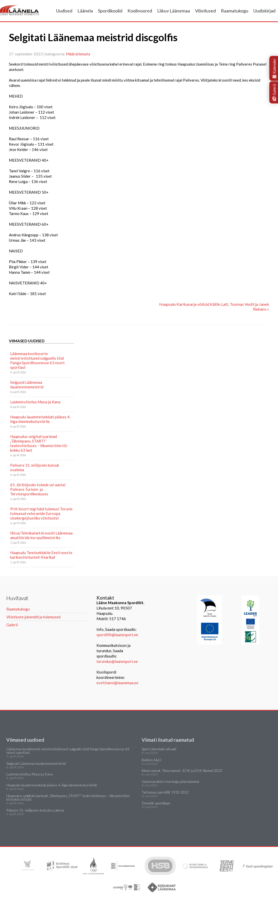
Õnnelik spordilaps (156, 803)
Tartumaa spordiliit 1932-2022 (165, 792)
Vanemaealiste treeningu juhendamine (171, 781)
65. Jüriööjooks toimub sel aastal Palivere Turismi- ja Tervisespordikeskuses (37, 489)
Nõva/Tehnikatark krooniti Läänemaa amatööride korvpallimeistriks (41, 535)
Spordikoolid (110, 10)
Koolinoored (139, 10)
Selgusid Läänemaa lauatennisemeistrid (26, 384)
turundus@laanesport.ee (117, 661)
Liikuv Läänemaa (173, 10)
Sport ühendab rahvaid (159, 749)
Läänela (85, 10)
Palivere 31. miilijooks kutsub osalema (34, 467)
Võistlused (205, 10)
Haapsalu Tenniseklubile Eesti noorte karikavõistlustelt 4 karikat (41, 554)
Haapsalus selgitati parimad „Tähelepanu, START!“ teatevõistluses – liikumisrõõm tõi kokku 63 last (38, 443)
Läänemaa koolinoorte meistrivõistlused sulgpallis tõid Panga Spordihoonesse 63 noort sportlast (37, 360)
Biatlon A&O (151, 760)
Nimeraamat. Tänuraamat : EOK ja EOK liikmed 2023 (182, 770)
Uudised (64, 10)
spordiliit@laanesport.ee (117, 634)
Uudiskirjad (264, 10)
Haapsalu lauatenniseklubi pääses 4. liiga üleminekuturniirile (40, 419)
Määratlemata (78, 54)
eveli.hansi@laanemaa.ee (117, 682)
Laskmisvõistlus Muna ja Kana (35, 402)
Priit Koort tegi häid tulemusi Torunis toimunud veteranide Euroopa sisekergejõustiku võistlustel (41, 513)
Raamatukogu (234, 10)
